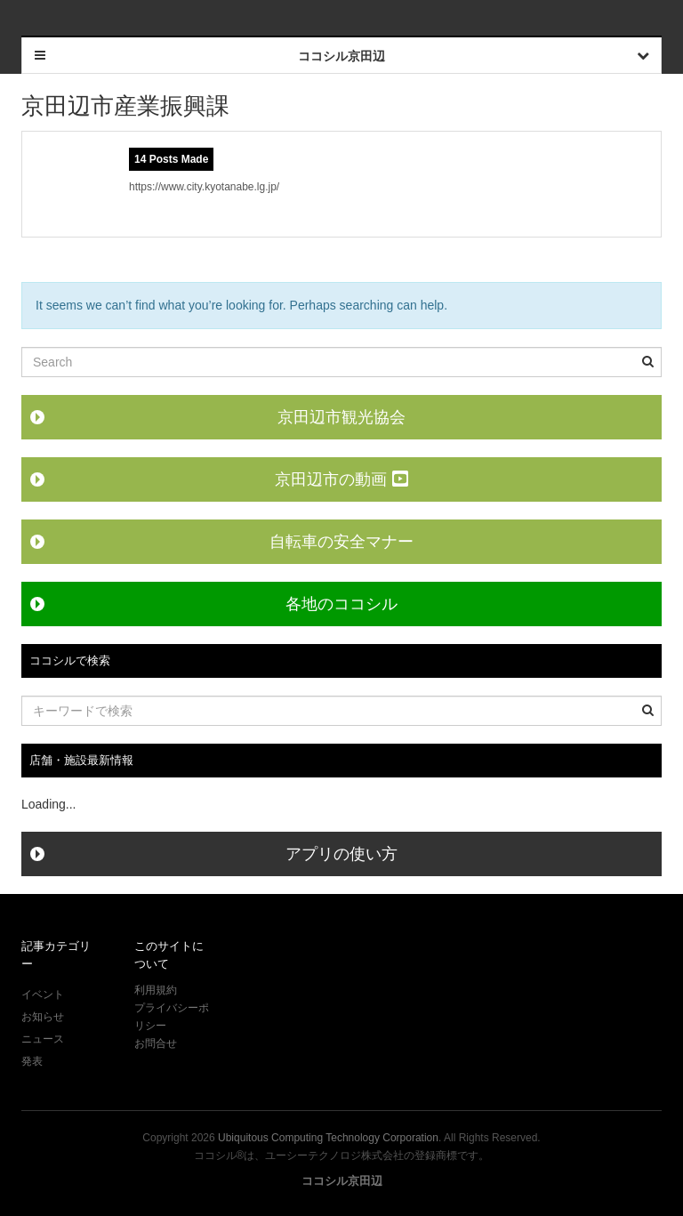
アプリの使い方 (341, 854)
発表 (32, 1061)
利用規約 (155, 990)
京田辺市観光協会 (341, 417)
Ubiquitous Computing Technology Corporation (328, 1137)
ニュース (42, 1039)
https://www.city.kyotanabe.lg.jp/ (204, 187)
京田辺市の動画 (341, 479)
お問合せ (155, 1043)
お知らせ (42, 1017)
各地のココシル (341, 604)
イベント (42, 994)
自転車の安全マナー (341, 542)
